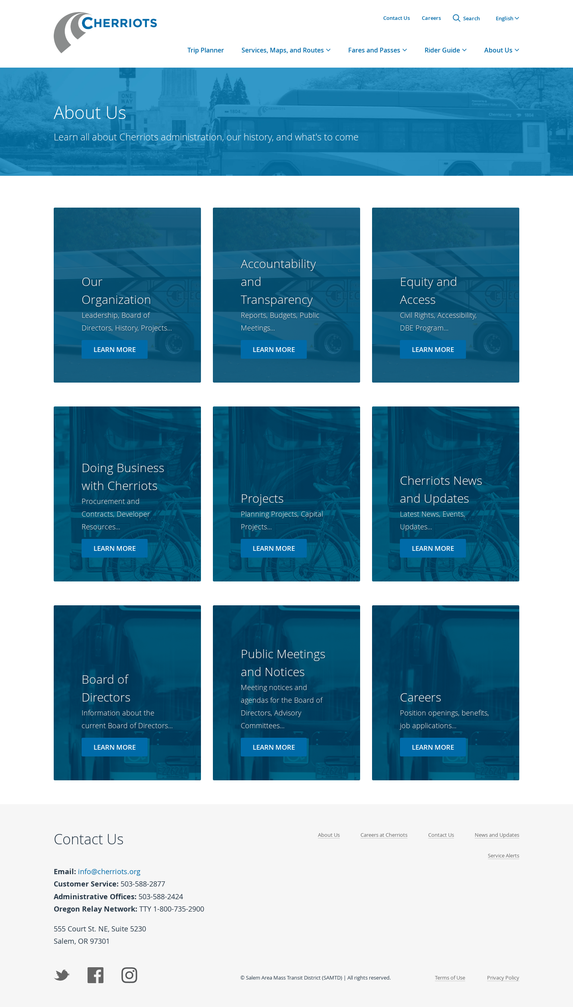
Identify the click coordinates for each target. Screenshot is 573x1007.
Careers (431, 17)
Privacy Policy (503, 977)
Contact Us (396, 17)
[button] (507, 18)
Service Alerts (503, 855)
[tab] (286, 50)
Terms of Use (450, 977)
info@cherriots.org (109, 871)
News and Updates (497, 834)
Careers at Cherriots (384, 834)
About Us (329, 834)
